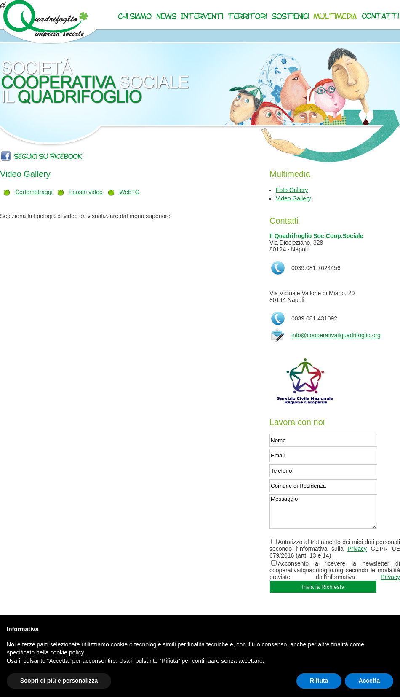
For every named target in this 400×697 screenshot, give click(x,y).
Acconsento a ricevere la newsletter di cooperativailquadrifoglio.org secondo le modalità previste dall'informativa (334, 570)
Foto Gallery (292, 190)
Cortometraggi (34, 192)
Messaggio (323, 511)
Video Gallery (293, 198)
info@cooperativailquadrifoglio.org (336, 335)
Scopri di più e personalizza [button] (59, 680)
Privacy (357, 548)
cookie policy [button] (67, 652)
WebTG (130, 192)
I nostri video (85, 192)
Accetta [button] (369, 680)
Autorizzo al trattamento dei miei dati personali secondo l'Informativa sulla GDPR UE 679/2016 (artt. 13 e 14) (334, 549)
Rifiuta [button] (319, 680)
